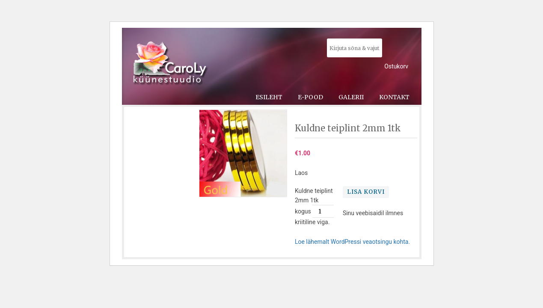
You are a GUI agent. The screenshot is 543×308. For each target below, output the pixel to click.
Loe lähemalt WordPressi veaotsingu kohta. (352, 241)
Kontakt (394, 97)
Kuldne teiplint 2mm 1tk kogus (314, 201)
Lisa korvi (366, 191)
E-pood (310, 97)
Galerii (351, 97)
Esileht (268, 97)
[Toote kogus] (323, 211)
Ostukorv (396, 66)
